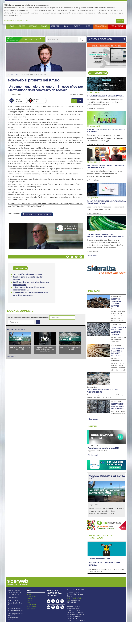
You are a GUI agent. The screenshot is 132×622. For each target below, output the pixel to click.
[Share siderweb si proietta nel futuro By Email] (67, 256)
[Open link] (46, 236)
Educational (101, 26)
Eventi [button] (77, 26)
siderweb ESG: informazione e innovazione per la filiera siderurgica (105, 235)
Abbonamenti (117, 26)
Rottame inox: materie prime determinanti (117, 406)
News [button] (11, 26)
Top (17, 74)
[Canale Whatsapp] (62, 607)
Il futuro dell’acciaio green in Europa (105, 96)
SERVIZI (29, 600)
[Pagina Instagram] (53, 601)
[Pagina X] (62, 601)
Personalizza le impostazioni (16, 20)
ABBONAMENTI (31, 605)
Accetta (120, 20)
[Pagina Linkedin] (49, 601)
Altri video (11, 357)
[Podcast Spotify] (53, 607)
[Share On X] (76, 256)
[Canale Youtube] (49, 607)
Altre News (92, 255)
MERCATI (29, 598)
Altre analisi (93, 419)
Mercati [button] (33, 26)
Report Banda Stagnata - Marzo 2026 (103, 448)
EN (80, 101)
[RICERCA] (81, 39)
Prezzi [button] (22, 26)
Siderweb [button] (55, 26)
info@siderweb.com (16, 610)
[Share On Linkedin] (72, 256)
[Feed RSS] (58, 607)
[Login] (38, 322)
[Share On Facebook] (80, 256)
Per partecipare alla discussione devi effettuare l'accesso (28, 317)
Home (10, 74)
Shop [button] (88, 26)
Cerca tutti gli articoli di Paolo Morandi (37, 214)
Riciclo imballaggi (100, 537)
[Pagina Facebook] (58, 601)
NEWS (29, 594)
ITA (74, 101)
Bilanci (44, 26)
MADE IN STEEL (31, 607)
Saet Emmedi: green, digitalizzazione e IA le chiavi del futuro (105, 166)
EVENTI (29, 602)
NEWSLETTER (31, 609)
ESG (66, 26)
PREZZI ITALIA (31, 596)
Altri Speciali (93, 455)
